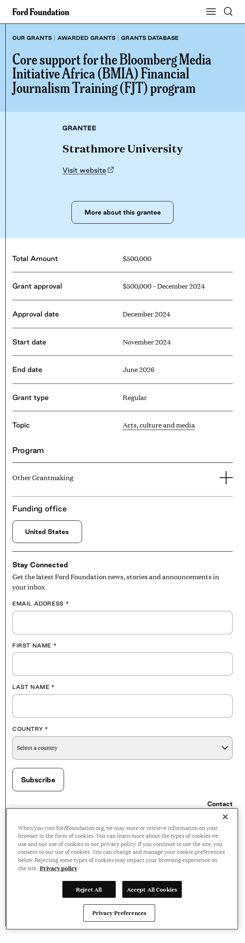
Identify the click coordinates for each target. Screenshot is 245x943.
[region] (122, 869)
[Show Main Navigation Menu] (211, 12)
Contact (220, 803)
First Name (34, 645)
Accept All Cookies (152, 889)
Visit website (84, 170)
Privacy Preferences (119, 912)
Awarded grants (86, 38)
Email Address (40, 603)
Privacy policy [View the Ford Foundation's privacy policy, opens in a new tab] (58, 868)
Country (30, 729)
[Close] (225, 817)
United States (47, 532)
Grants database (150, 38)
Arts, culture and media (159, 425)
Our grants (32, 38)
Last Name (33, 687)
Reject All (89, 889)
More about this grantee (122, 212)
